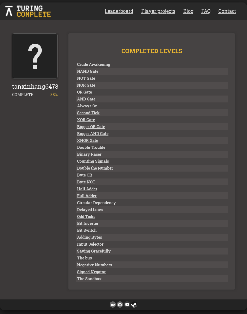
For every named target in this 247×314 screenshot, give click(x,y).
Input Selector (90, 244)
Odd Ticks (86, 216)
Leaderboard (119, 11)
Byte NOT (86, 181)
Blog (188, 11)
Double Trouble (91, 147)
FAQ (205, 11)
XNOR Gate (87, 140)
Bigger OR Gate (91, 126)
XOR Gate (86, 119)
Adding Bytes (89, 237)
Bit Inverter (88, 223)
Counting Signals (93, 161)
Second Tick (88, 112)
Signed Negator (91, 271)
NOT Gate (86, 78)
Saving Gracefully (94, 251)
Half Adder (87, 188)
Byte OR (84, 174)
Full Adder (87, 195)
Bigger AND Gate (92, 133)
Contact (227, 11)
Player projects (158, 11)
